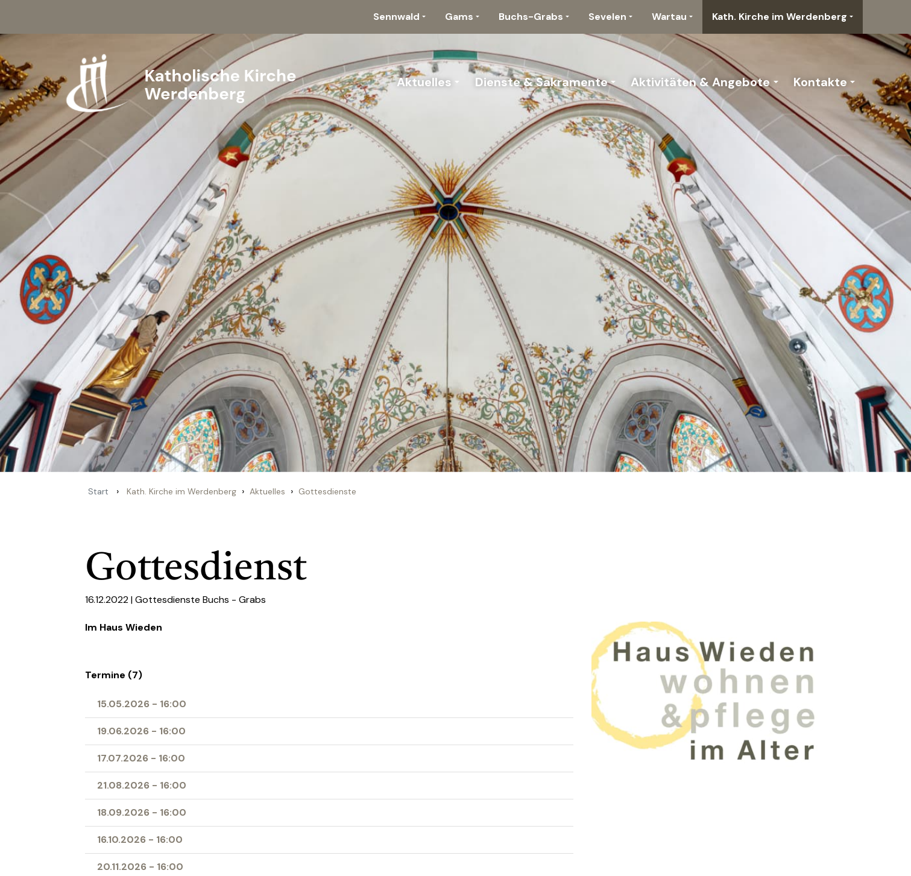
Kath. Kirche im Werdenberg (779, 16)
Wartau (669, 16)
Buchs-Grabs (531, 16)
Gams (459, 16)
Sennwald (396, 16)
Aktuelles (424, 82)
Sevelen (607, 16)
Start (98, 491)
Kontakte (820, 82)
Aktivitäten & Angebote (700, 82)
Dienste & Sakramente (541, 82)
